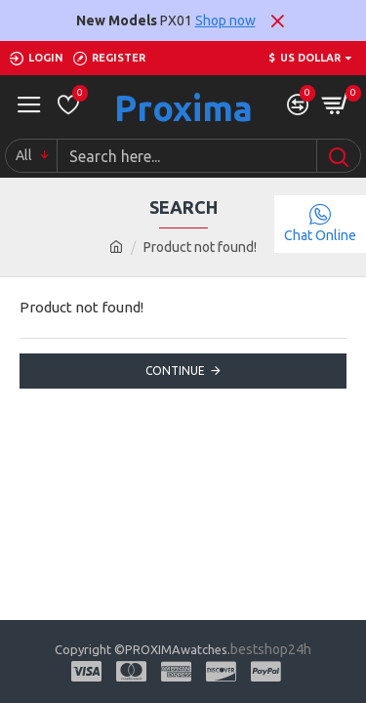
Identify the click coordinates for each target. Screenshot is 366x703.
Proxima (183, 108)
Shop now (225, 20)
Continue (175, 370)
